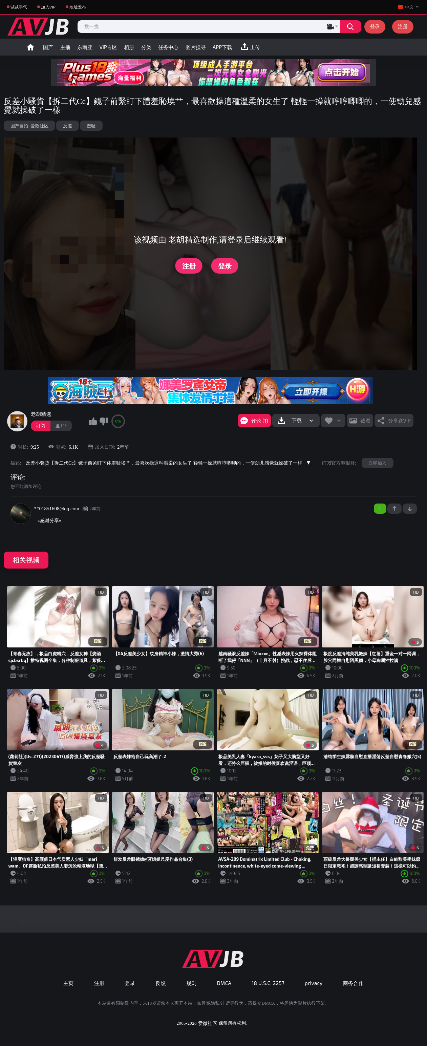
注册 (403, 26)
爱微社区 (207, 1023)
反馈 (160, 983)
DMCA (224, 983)
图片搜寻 (196, 47)
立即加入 (377, 463)
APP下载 (222, 47)
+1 (394, 509)
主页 (68, 983)
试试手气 (18, 6)
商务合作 (353, 983)
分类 (146, 47)
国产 (48, 47)
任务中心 (168, 47)
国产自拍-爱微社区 (29, 125)
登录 (375, 26)
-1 (410, 509)
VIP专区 (108, 47)
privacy (313, 983)
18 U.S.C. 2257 (268, 983)
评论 (17, 477)
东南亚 (84, 47)
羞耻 (91, 125)
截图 (365, 421)
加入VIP (48, 6)
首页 (30, 47)
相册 (129, 47)
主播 (65, 47)
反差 (67, 125)
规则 (191, 983)
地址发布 (77, 6)
